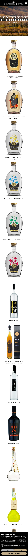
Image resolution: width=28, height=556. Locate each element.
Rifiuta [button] (7, 550)
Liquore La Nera (14, 443)
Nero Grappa (14, 321)
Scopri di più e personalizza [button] (14, 553)
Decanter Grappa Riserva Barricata (14, 76)
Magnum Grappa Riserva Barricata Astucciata (14, 362)
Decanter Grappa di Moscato (14, 198)
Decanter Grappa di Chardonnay (14, 239)
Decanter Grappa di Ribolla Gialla (14, 158)
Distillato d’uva (14, 402)
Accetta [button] (20, 550)
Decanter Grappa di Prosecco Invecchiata (14, 117)
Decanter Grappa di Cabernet (14, 280)
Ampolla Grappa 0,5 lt (14, 484)
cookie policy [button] (22, 539)
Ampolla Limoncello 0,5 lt (14, 525)
